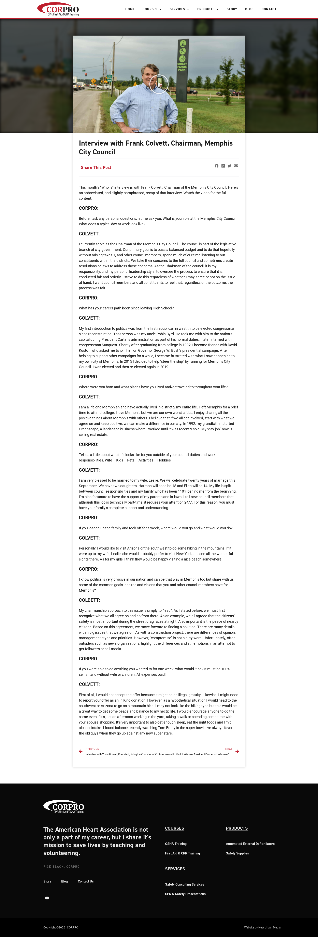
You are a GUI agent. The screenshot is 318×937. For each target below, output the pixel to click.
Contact (269, 9)
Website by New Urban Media (262, 927)
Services (179, 9)
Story (232, 9)
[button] (159, 84)
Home (129, 9)
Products (208, 9)
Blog (249, 9)
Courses (152, 9)
